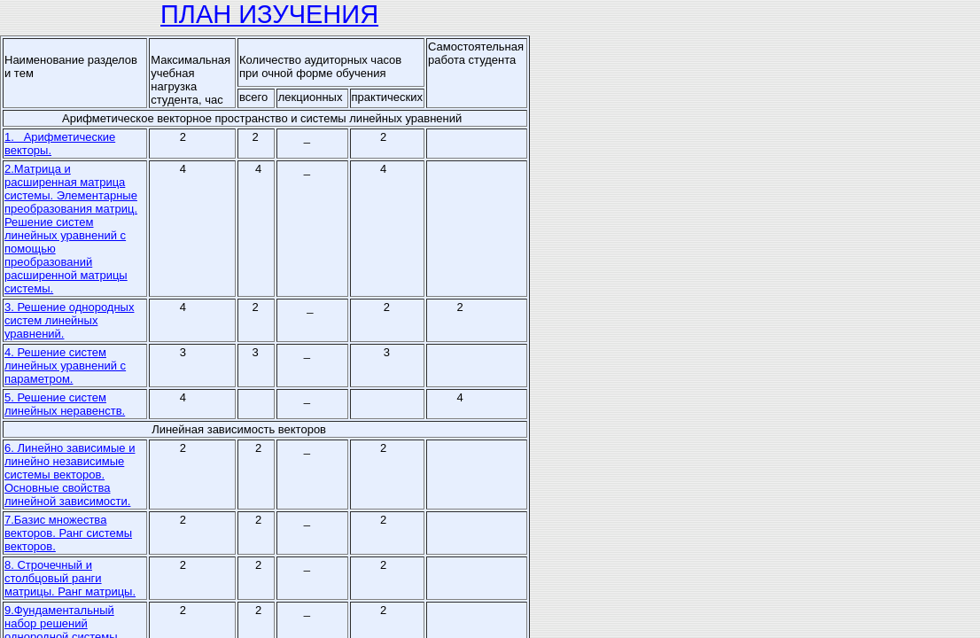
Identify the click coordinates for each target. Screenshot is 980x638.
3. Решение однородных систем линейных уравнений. (69, 320)
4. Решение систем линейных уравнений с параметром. (65, 365)
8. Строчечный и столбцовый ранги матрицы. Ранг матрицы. (70, 578)
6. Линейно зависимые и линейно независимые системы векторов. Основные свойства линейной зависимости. (69, 474)
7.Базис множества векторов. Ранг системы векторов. (68, 533)
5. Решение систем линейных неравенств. (64, 404)
